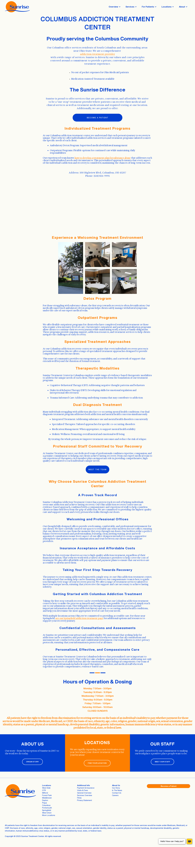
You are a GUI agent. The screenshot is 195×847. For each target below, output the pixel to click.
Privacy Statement (84, 800)
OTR (44, 790)
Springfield (46, 810)
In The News (117, 790)
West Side (46, 788)
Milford (45, 793)
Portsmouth (47, 807)
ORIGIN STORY (32, 762)
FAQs (79, 797)
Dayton (45, 800)
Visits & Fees (82, 790)
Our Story (116, 788)
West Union (46, 812)
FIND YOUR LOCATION (97, 763)
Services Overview (84, 795)
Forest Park (47, 795)
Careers (115, 795)
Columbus (46, 805)
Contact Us (116, 793)
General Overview (84, 793)
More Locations (48, 815)
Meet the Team (97, 469)
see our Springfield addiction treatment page (79, 618)
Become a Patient (168, 786)
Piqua (44, 802)
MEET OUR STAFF (162, 762)
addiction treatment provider (97, 54)
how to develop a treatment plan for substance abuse (103, 157)
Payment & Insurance (85, 788)
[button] (114, 6)
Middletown (47, 797)
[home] (17, 6)
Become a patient (97, 117)
